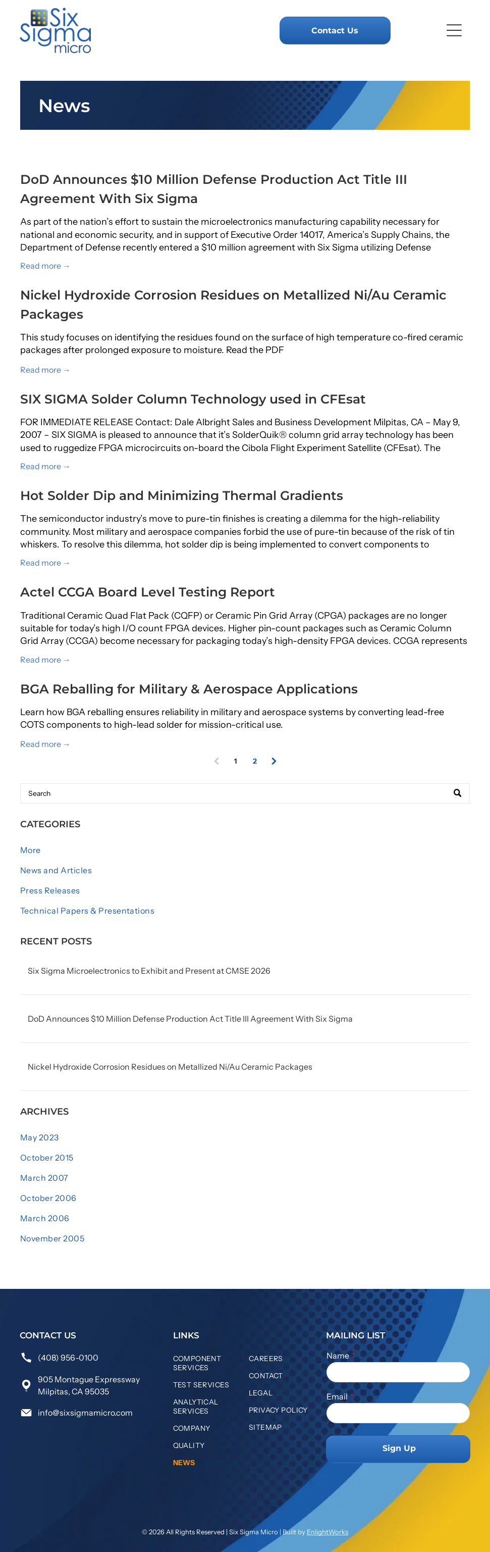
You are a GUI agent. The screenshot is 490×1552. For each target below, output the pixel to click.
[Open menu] (454, 30)
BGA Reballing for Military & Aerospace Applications (189, 688)
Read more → (45, 266)
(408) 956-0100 (68, 1358)
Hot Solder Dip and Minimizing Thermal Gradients (181, 495)
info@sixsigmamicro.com (85, 1413)
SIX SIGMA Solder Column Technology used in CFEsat (193, 399)
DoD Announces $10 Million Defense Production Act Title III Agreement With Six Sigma (190, 1019)
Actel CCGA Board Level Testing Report (147, 591)
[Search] (245, 793)
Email (337, 1396)
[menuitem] (245, 850)
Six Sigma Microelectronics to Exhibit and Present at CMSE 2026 (149, 971)
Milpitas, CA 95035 (73, 1391)
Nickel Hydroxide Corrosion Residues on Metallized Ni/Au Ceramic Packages (170, 1067)
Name (337, 1355)
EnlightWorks (327, 1532)
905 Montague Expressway (89, 1379)
